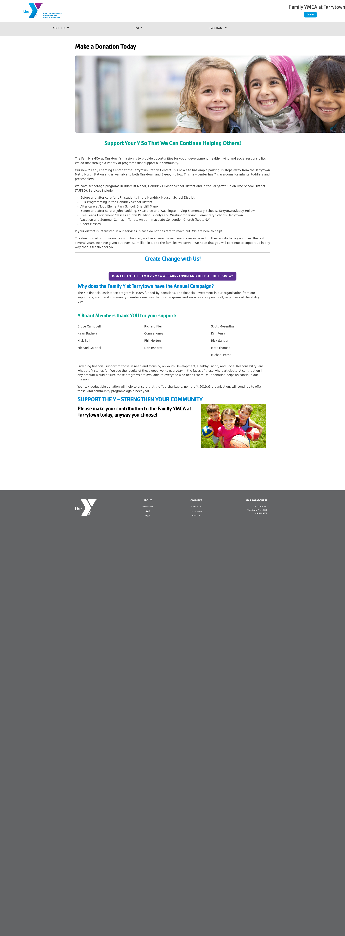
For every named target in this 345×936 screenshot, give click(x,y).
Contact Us (196, 506)
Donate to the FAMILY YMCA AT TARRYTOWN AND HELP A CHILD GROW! (172, 276)
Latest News (196, 511)
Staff (148, 511)
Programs (216, 28)
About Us (59, 28)
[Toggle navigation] (274, 27)
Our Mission (147, 506)
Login (147, 515)
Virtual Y (196, 515)
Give (137, 28)
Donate (310, 14)
